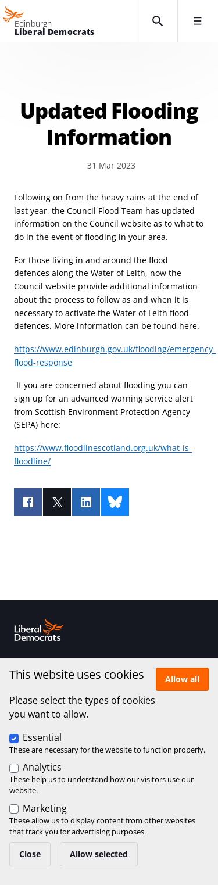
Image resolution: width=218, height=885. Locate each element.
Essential (42, 737)
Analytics (42, 767)
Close (30, 853)
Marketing (45, 808)
